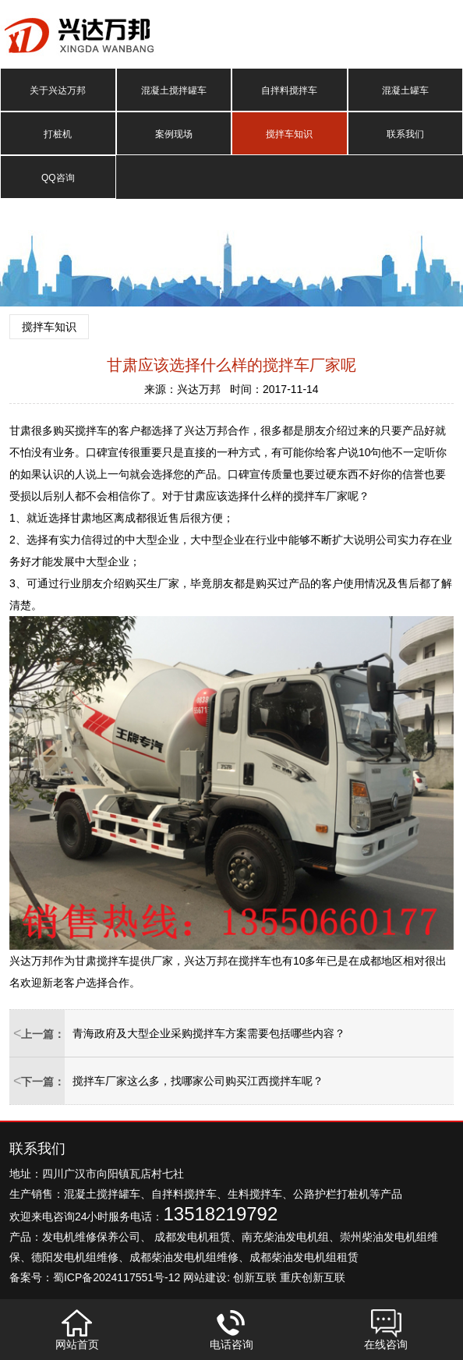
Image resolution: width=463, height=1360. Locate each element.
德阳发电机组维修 (74, 1257)
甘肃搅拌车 (102, 960)
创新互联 (255, 1277)
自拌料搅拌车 (289, 90)
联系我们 (405, 134)
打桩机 (58, 134)
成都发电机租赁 (192, 1237)
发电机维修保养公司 (91, 1237)
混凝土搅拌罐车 (174, 90)
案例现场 (174, 134)
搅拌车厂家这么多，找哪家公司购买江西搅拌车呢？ (197, 1081)
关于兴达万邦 (58, 90)
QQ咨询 (58, 177)
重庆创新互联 (312, 1277)
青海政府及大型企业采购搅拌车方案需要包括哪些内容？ (208, 1033)
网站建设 (205, 1277)
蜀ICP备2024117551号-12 (116, 1277)
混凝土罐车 (405, 90)
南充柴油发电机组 (285, 1237)
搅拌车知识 (289, 134)
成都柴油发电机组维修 (184, 1257)
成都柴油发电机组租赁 (304, 1257)
